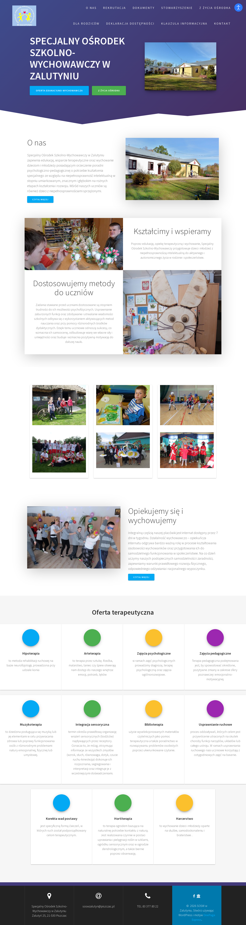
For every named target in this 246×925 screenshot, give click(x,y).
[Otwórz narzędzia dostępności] (238, 7)
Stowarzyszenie (177, 8)
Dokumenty (144, 8)
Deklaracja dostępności (130, 23)
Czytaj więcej (40, 199)
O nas (91, 8)
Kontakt (222, 23)
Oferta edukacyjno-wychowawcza (59, 90)
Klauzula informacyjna (184, 23)
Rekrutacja (114, 8)
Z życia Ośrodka (215, 8)
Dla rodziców (86, 23)
